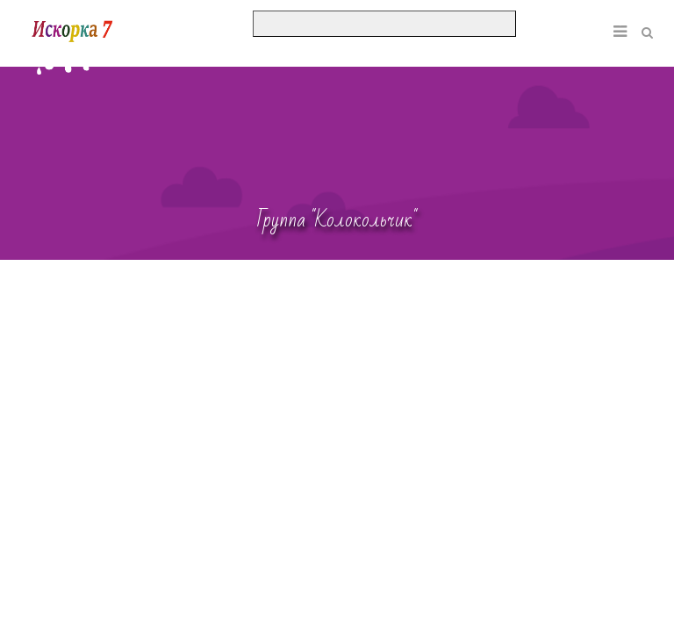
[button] (593, 19)
